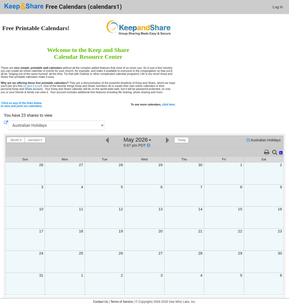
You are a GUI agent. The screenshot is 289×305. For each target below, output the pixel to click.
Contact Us (100, 301)
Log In (278, 7)
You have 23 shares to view (28, 115)
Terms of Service (121, 301)
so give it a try (31, 85)
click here (168, 104)
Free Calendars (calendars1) (63, 6)
